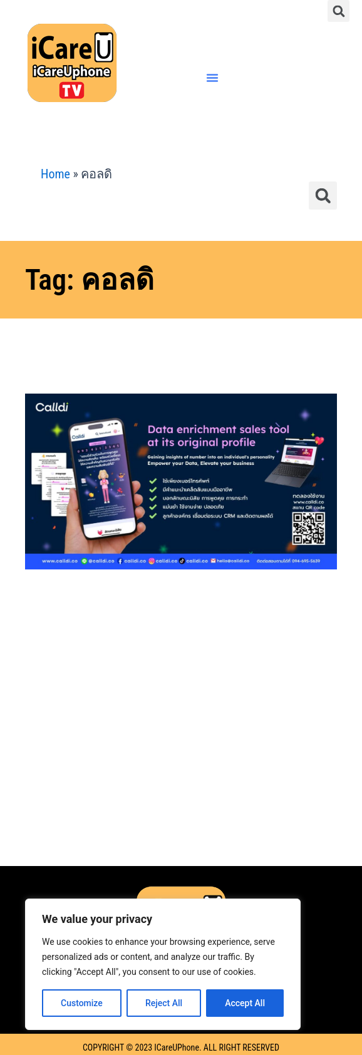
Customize (82, 1003)
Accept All (245, 1003)
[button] (338, 11)
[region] (163, 964)
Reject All (163, 1003)
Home (55, 173)
